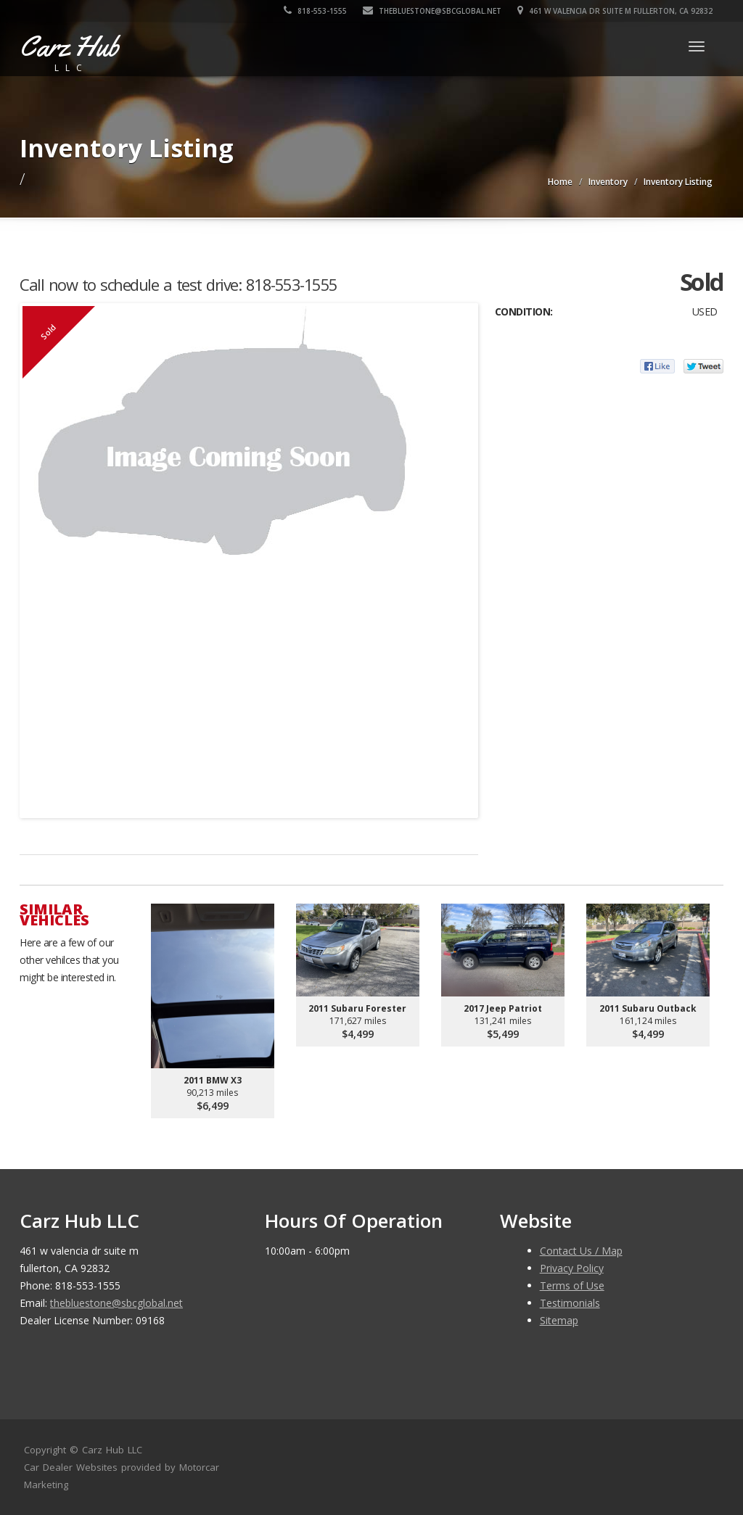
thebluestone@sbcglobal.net (432, 11)
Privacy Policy (572, 1268)
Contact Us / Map (581, 1251)
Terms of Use (572, 1285)
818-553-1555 (315, 11)
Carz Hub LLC (112, 1449)
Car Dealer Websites (71, 1467)
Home (560, 182)
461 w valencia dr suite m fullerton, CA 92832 (615, 11)
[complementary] (699, 1471)
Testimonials (570, 1303)
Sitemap (559, 1320)
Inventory (608, 182)
